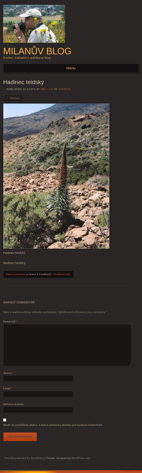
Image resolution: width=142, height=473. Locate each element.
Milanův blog (37, 51)
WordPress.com (80, 458)
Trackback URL (61, 274)
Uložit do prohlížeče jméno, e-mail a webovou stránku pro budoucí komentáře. (53, 424)
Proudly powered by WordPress (24, 458)
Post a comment (15, 274)
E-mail (7, 388)
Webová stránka (13, 404)
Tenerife (64, 89)
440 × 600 (47, 89)
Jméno (8, 373)
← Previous (13, 98)
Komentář (10, 321)
